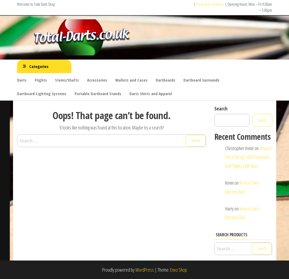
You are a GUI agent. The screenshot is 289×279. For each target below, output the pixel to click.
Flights (41, 80)
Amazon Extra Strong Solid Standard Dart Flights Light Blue (248, 157)
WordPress (144, 269)
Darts (22, 80)
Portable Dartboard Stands (98, 93)
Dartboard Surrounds (201, 80)
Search (220, 108)
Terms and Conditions (210, 4)
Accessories (97, 80)
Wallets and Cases (131, 80)
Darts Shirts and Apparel (150, 93)
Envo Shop (178, 269)
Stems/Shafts (67, 80)
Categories (39, 66)
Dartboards (165, 80)
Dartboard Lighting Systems (41, 93)
